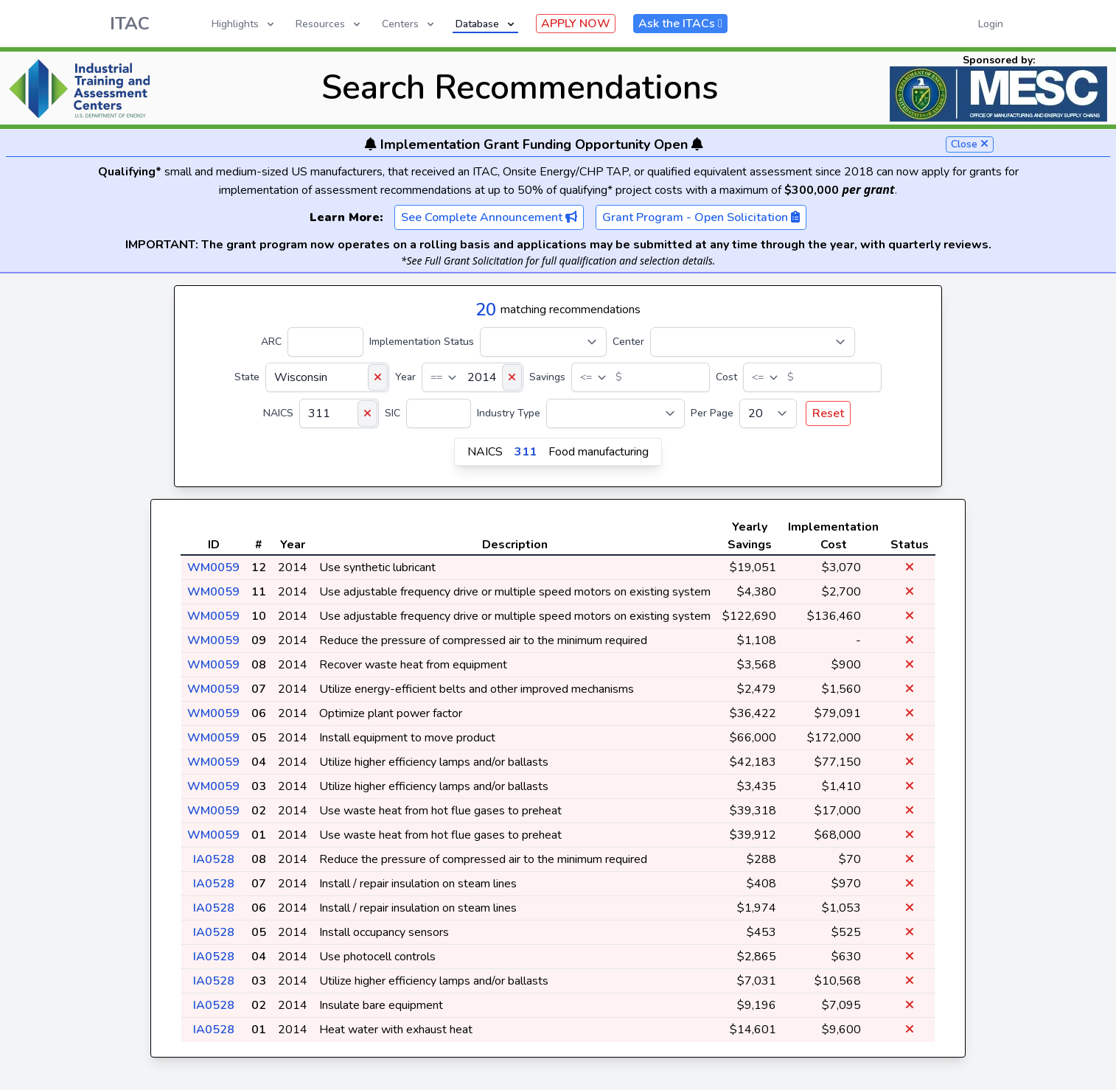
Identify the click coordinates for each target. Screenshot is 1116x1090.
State (246, 377)
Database (486, 24)
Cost (726, 377)
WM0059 (213, 567)
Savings (547, 377)
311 (526, 452)
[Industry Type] (615, 413)
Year (405, 377)
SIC (392, 413)
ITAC (130, 23)
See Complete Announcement (489, 217)
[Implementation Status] (543, 342)
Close (969, 144)
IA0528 (213, 859)
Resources (329, 24)
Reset (828, 413)
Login (990, 24)
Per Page (712, 413)
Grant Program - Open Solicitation (701, 217)
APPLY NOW (575, 23)
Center (628, 342)
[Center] (752, 342)
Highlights (244, 24)
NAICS (278, 413)
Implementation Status (421, 342)
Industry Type (508, 413)
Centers (409, 24)
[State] (327, 377)
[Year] (472, 377)
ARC (271, 342)
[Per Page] (768, 413)
